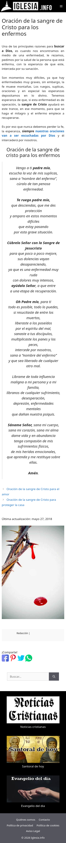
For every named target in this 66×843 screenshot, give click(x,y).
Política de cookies (48, 825)
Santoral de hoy (33, 766)
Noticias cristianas (33, 727)
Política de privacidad (20, 825)
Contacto (44, 819)
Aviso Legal (33, 831)
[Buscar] (54, 676)
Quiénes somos (25, 819)
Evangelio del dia (33, 806)
